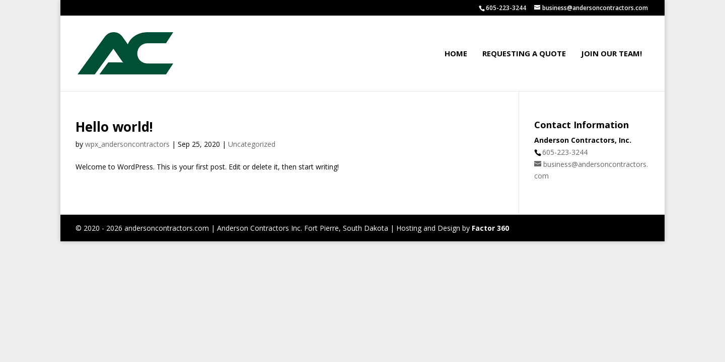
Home (456, 53)
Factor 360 (490, 228)
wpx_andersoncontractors (127, 144)
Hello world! (114, 127)
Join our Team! (611, 53)
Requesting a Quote (524, 53)
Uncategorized (251, 144)
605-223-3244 (565, 152)
